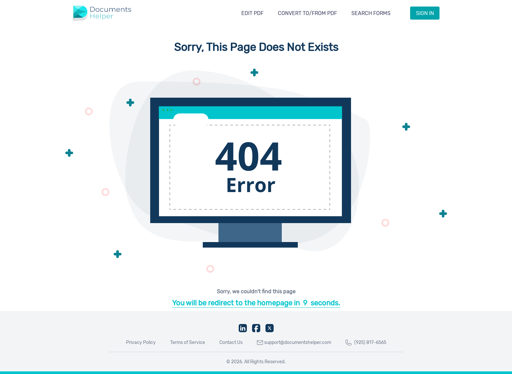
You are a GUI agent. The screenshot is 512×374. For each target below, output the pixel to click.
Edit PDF (252, 13)
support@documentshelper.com (294, 342)
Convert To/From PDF (307, 13)
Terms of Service (187, 342)
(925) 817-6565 (365, 343)
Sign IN (425, 13)
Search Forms (371, 13)
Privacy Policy (141, 342)
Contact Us (231, 342)
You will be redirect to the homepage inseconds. (256, 303)
